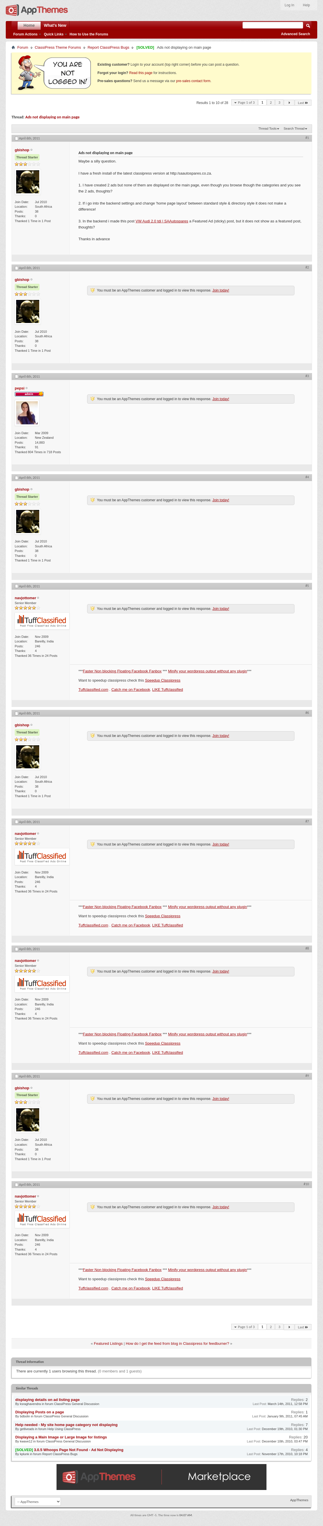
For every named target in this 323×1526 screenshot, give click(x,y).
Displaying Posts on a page (39, 1412)
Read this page (141, 73)
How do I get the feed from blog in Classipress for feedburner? (177, 1343)
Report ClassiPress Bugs (108, 47)
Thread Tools (267, 128)
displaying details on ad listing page (47, 1400)
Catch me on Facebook (130, 689)
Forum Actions (25, 34)
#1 (307, 138)
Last (303, 103)
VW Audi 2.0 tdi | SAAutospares (162, 221)
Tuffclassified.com (93, 689)
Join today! (220, 290)
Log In (289, 5)
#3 (307, 376)
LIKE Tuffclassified (167, 689)
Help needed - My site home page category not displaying (66, 1425)
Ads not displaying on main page (52, 117)
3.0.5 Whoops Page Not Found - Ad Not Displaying (78, 1450)
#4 (307, 477)
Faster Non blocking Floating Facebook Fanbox (122, 671)
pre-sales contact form (193, 81)
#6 (307, 713)
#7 (307, 821)
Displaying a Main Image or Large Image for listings (61, 1437)
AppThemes (299, 1500)
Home (29, 25)
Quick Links (53, 34)
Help (306, 5)
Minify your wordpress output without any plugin (207, 671)
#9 (307, 1076)
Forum (22, 47)
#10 (306, 1184)
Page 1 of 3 (246, 102)
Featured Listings (108, 1343)
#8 (307, 948)
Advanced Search (295, 34)
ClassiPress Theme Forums (58, 47)
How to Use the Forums (89, 34)
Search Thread (294, 128)
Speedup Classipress (163, 680)
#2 (307, 267)
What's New (55, 25)
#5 (307, 586)
